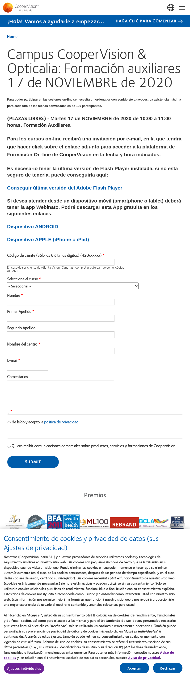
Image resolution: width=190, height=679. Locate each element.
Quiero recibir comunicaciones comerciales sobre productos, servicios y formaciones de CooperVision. (94, 446)
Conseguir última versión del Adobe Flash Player (64, 187)
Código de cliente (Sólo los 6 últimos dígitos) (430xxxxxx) (54, 255)
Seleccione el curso (22, 279)
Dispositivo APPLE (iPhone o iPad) (48, 239)
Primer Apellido (19, 311)
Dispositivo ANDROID (32, 226)
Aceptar (134, 669)
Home (12, 36)
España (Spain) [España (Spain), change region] (171, 8)
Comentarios (17, 376)
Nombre (13, 295)
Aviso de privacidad (144, 659)
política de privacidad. (61, 422)
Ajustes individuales (24, 669)
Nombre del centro (22, 344)
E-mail (12, 360)
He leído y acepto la (45, 422)
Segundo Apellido (21, 327)
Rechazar (167, 669)
